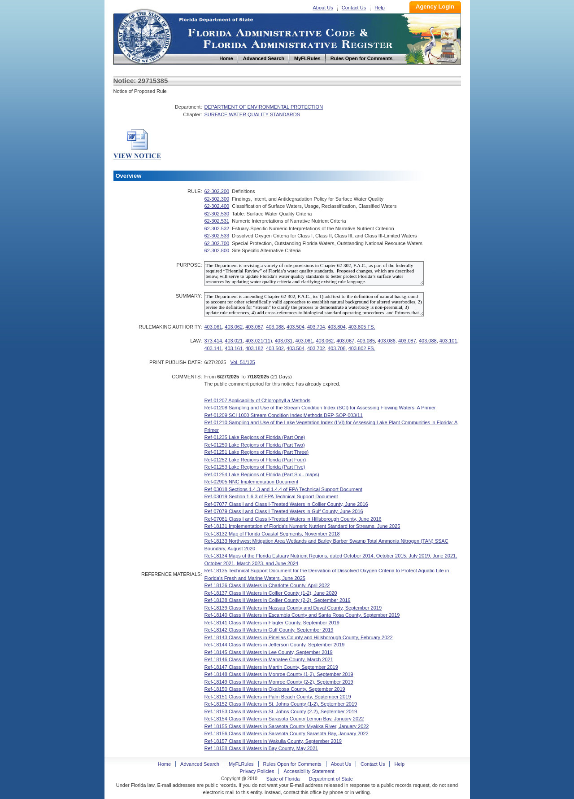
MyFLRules (241, 764)
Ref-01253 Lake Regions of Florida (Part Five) (254, 467)
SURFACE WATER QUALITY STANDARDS (252, 114)
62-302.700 (216, 243)
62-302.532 (216, 228)
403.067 (345, 340)
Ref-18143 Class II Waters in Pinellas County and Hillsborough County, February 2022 (298, 637)
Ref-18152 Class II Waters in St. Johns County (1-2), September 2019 (280, 704)
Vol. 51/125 (242, 362)
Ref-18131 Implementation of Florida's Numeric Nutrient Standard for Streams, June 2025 (302, 526)
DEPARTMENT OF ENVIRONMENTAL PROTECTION (263, 107)
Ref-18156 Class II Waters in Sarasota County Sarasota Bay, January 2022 (286, 733)
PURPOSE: (189, 265)
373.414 (213, 340)
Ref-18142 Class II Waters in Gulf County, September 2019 (268, 629)
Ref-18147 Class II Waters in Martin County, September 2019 (271, 667)
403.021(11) (258, 340)
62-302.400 (216, 206)
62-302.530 (216, 213)
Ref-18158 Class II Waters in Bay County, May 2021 (261, 748)
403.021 (234, 340)
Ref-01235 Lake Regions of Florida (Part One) (254, 437)
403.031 (284, 340)
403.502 (275, 348)
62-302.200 (216, 191)
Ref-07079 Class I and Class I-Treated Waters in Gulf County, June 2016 (283, 511)
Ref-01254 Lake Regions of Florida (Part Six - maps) (261, 474)
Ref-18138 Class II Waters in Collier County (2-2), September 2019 (277, 600)
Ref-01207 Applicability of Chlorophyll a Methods (257, 400)
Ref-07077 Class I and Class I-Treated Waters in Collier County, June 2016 (286, 504)
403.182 (254, 348)
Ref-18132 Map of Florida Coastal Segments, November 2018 (271, 533)
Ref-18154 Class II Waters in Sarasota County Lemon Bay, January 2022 (284, 718)
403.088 (275, 326)
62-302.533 (216, 235)
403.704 (316, 326)
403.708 (337, 348)
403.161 (234, 348)
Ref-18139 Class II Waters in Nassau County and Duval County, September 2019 (293, 607)
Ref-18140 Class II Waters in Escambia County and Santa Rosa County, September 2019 (302, 615)
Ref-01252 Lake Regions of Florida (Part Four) (255, 459)
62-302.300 (216, 199)
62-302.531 (216, 221)
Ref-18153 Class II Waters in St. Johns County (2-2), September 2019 (280, 711)
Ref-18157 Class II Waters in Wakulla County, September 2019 (273, 741)
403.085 (366, 340)
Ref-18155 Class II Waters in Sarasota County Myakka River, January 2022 (286, 726)
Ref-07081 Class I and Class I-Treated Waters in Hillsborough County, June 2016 (292, 519)
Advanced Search (199, 764)
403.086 (387, 340)
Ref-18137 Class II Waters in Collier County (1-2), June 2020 (270, 593)
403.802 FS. (361, 348)
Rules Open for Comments (292, 764)
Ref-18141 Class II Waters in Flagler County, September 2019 (271, 622)
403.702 (316, 348)
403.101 (448, 340)
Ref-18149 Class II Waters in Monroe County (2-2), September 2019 (278, 682)
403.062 (234, 326)
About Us (323, 7)
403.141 (213, 348)
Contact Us (354, 7)
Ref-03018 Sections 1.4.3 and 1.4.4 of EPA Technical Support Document (283, 489)
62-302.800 (216, 250)
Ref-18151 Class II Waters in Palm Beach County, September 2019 (277, 696)
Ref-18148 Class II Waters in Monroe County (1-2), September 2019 (278, 674)
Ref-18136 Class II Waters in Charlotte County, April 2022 (267, 585)
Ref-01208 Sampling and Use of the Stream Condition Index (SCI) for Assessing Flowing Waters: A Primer (319, 407)
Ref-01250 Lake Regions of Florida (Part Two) (254, 445)
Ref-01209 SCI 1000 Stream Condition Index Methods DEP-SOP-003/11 (283, 415)
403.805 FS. (361, 326)
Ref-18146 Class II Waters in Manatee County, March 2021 (268, 659)
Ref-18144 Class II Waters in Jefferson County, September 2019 (274, 644)
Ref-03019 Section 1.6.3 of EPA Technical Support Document (271, 496)
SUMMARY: (189, 296)
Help (379, 7)
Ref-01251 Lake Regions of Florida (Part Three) (256, 452)
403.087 (254, 326)
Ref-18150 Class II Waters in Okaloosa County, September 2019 (274, 689)
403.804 (337, 326)
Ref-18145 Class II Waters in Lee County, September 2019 (268, 652)
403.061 (213, 326)
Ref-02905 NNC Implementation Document (251, 481)
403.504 (295, 326)
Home (144, 35)
